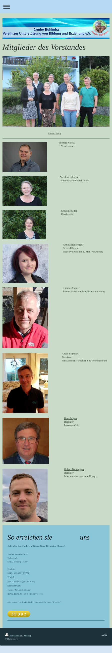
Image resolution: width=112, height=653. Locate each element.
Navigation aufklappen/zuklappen (56, 6)
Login (104, 634)
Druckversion (14, 635)
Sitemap (27, 635)
